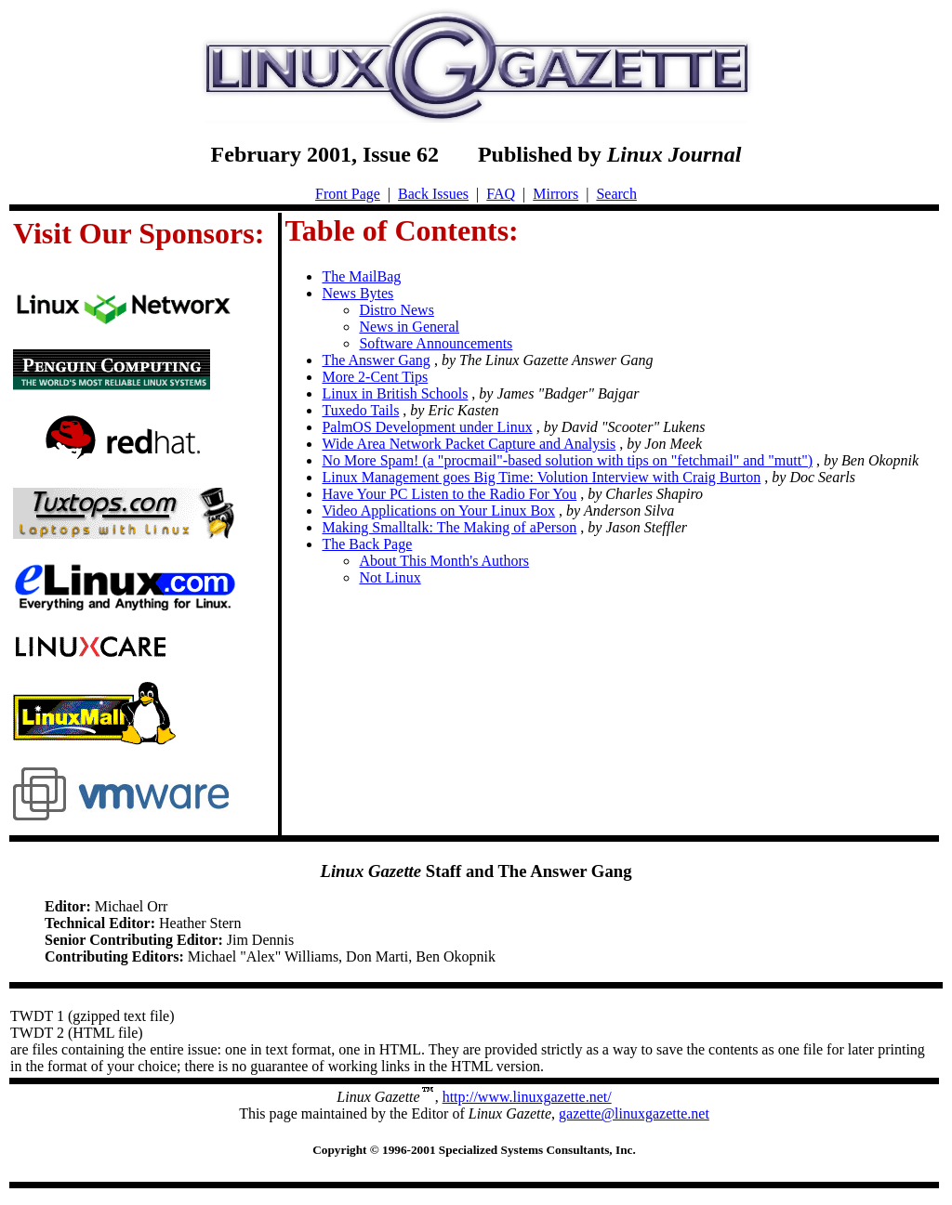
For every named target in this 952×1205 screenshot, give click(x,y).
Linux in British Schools (395, 393)
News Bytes (357, 293)
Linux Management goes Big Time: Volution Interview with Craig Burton (541, 477)
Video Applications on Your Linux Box (438, 510)
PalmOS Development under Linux (427, 427)
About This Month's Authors (444, 561)
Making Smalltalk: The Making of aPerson (449, 527)
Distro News (396, 310)
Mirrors (555, 194)
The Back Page (367, 544)
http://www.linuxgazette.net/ (527, 1097)
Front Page (347, 194)
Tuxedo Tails (360, 410)
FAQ (500, 194)
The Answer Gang (376, 360)
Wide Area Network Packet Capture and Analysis (468, 444)
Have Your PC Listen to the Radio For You (449, 494)
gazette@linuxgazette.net (634, 1113)
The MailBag (361, 276)
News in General (409, 326)
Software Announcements (435, 343)
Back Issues (433, 194)
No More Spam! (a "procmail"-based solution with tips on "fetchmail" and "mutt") (567, 460)
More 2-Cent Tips (375, 377)
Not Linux (389, 577)
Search (616, 194)
